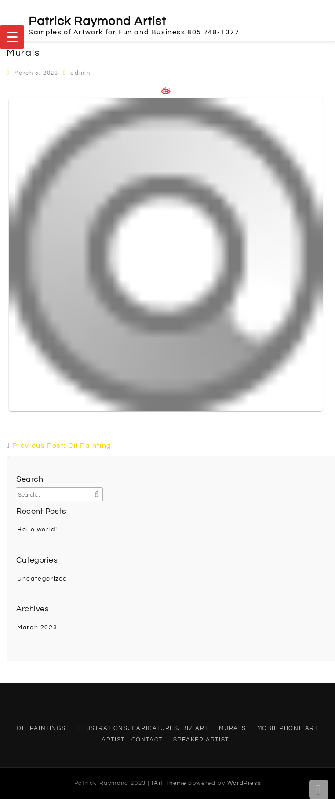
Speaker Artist (201, 740)
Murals (232, 728)
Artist (113, 740)
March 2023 (37, 628)
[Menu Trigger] (12, 37)
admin (80, 73)
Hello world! (37, 530)
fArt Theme (169, 783)
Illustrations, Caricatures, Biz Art (142, 728)
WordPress (244, 783)
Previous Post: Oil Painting (62, 445)
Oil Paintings (41, 728)
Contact (147, 740)
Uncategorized (42, 579)
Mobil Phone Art (287, 728)
